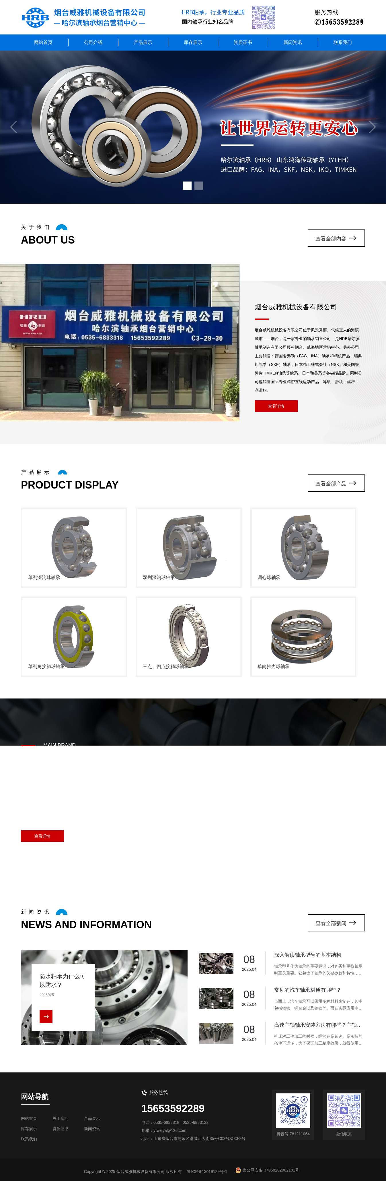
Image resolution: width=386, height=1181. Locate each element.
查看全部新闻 (330, 923)
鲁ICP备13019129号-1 (207, 1171)
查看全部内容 (330, 239)
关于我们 (60, 1118)
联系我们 (343, 42)
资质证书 (243, 42)
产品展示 (143, 42)
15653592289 (172, 1108)
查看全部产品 (330, 484)
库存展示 (193, 42)
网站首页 (43, 42)
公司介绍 (93, 42)
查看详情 (276, 406)
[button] (187, 186)
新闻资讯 (293, 42)
